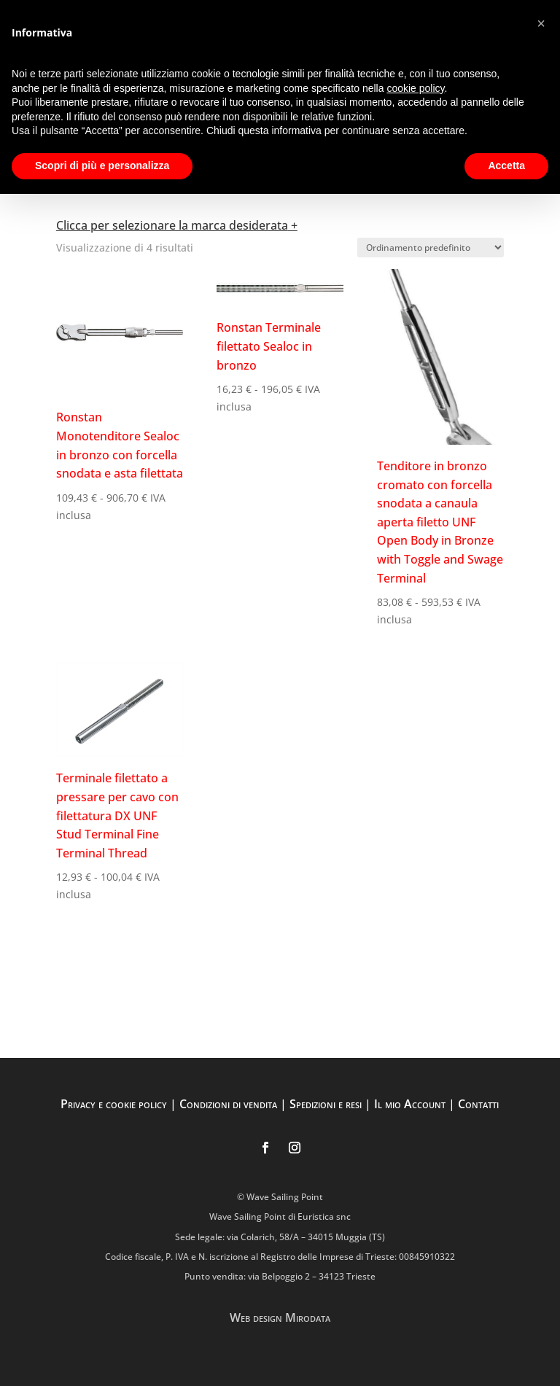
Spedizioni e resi (325, 1104)
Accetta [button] (506, 165)
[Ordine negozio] (430, 247)
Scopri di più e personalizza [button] (102, 165)
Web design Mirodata (280, 1317)
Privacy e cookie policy (114, 1104)
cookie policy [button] (415, 88)
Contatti (478, 1104)
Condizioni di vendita (228, 1104)
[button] (541, 23)
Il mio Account (410, 1104)
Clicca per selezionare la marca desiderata (172, 225)
